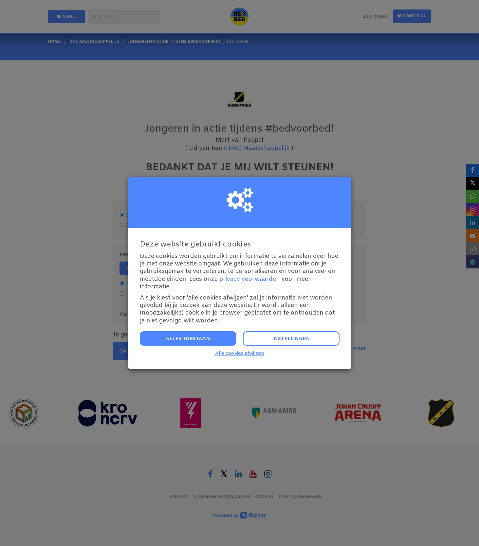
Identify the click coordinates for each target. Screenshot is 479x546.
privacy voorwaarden (249, 279)
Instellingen (291, 339)
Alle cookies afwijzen (239, 354)
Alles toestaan (188, 339)
